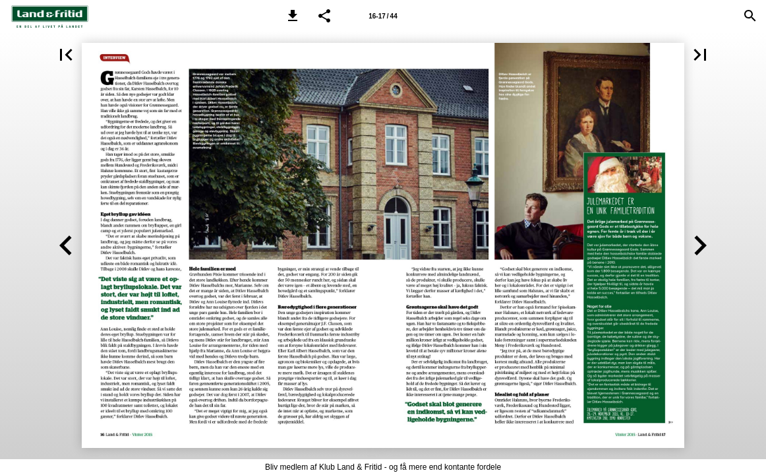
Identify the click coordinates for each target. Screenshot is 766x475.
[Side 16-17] (383, 16)
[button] (293, 16)
